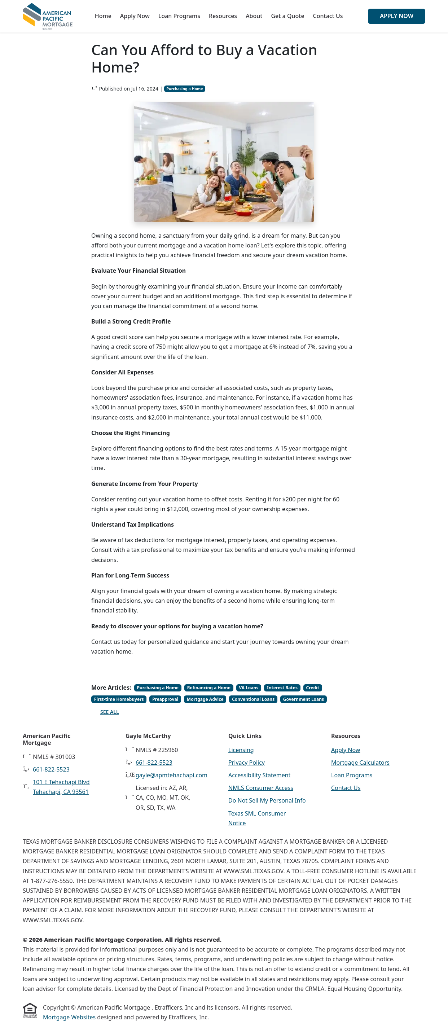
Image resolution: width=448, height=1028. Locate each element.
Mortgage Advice (205, 699)
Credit (312, 688)
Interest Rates (282, 688)
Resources (223, 16)
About (254, 16)
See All (109, 711)
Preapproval (165, 699)
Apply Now (135, 16)
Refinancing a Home (208, 688)
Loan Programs (179, 16)
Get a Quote (287, 16)
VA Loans (248, 688)
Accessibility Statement (259, 775)
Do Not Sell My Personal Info (267, 800)
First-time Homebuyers (119, 699)
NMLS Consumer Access (260, 788)
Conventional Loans (253, 699)
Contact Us (328, 16)
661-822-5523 (51, 769)
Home (103, 16)
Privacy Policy (246, 762)
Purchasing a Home (184, 88)
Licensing (241, 750)
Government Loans (303, 699)
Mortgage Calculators (360, 762)
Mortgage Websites (70, 1017)
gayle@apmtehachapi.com (171, 775)
